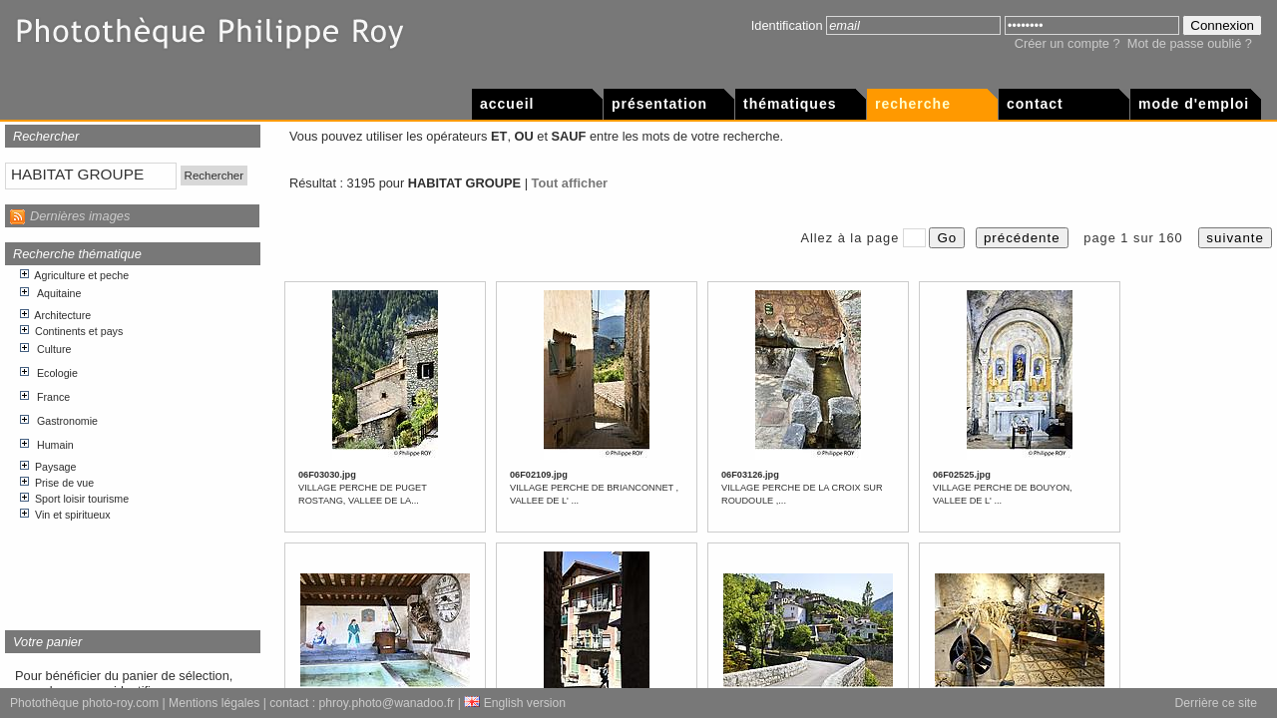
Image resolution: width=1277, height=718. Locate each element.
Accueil (507, 104)
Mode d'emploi (1193, 104)
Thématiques (789, 104)
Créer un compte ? (1067, 43)
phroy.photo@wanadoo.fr (387, 703)
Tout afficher (570, 183)
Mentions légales (214, 703)
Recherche (913, 104)
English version (515, 703)
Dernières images (80, 215)
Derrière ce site (1216, 703)
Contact (1035, 104)
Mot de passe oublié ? (1189, 43)
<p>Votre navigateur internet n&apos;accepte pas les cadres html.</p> (133, 440)
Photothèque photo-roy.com (84, 703)
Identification (787, 25)
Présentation (659, 104)
